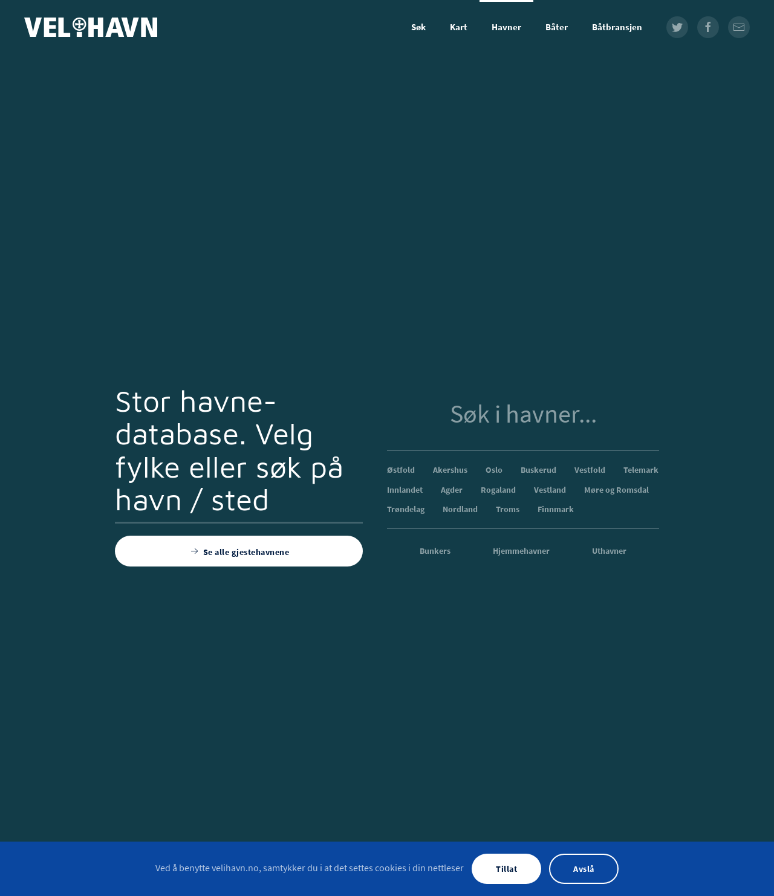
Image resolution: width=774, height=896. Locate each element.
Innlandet (405, 489)
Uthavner (609, 550)
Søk (418, 27)
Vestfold (589, 469)
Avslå (583, 868)
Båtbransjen (617, 27)
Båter (556, 27)
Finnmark (556, 509)
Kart (458, 27)
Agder (452, 489)
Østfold (401, 469)
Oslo (494, 469)
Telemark (641, 469)
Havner (506, 27)
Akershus (450, 469)
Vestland (550, 489)
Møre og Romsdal (616, 489)
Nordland (460, 509)
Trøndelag (405, 509)
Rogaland (498, 489)
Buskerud (538, 469)
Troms (507, 509)
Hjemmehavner (521, 550)
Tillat (506, 868)
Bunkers (435, 550)
